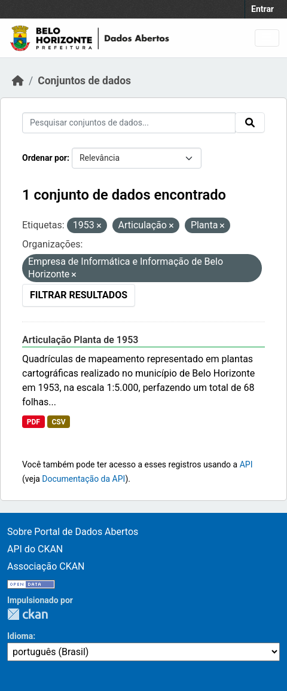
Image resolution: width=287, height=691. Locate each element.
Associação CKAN (46, 566)
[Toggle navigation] (267, 38)
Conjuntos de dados (84, 81)
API (246, 464)
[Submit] (250, 122)
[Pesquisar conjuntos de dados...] (129, 122)
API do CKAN (35, 549)
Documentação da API (83, 479)
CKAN (27, 614)
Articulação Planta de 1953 (80, 340)
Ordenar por (44, 158)
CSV (58, 422)
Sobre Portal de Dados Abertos (72, 531)
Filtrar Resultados (78, 295)
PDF (33, 422)
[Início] (18, 81)
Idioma (20, 636)
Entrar (262, 9)
